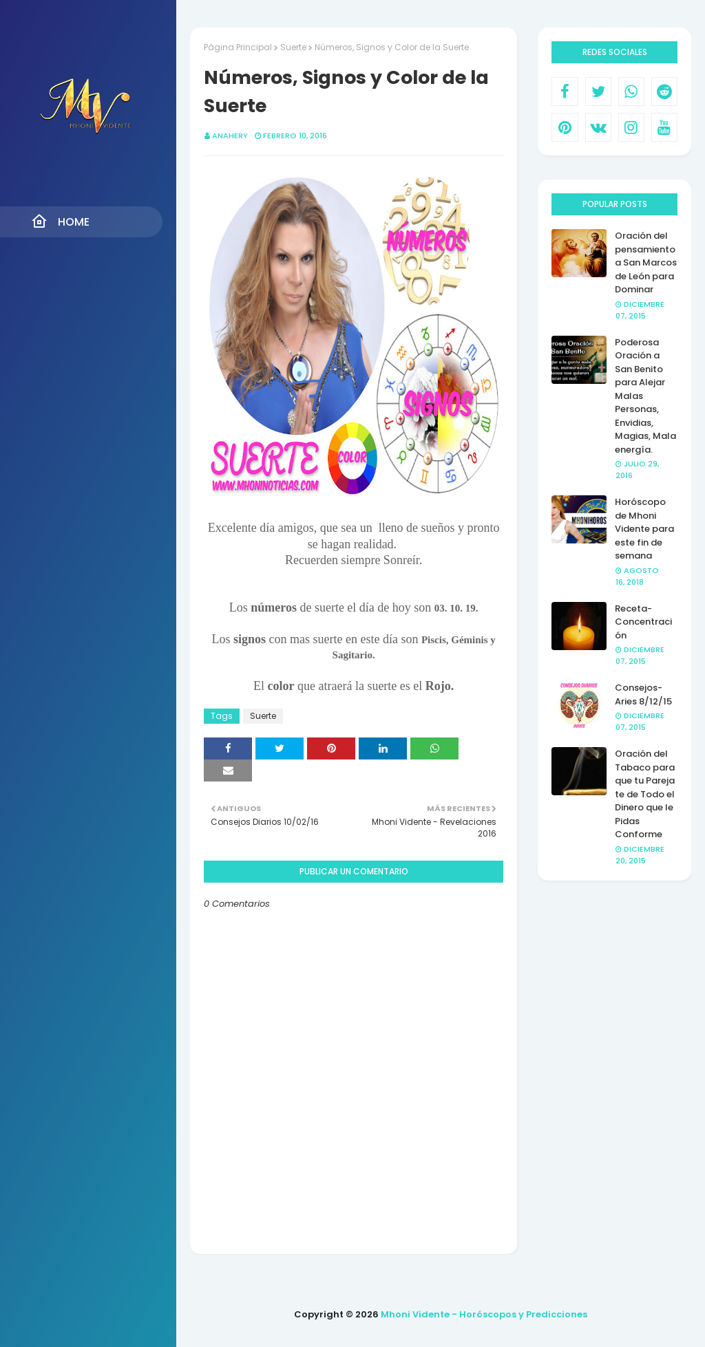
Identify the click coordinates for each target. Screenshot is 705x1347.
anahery (230, 135)
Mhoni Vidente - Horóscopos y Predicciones (484, 1314)
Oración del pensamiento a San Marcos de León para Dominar (646, 262)
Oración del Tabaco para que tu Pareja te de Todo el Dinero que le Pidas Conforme (645, 794)
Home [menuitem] (60, 221)
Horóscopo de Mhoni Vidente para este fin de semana (644, 528)
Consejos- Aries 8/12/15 (643, 694)
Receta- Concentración (643, 622)
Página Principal (238, 47)
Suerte (293, 47)
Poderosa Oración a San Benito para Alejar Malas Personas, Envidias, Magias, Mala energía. (645, 396)
